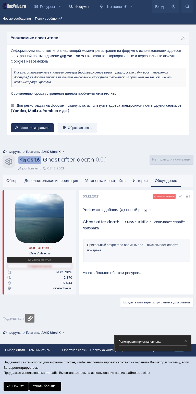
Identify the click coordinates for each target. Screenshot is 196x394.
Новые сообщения (17, 18)
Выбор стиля (15, 350)
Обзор (11, 180)
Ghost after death (101, 222)
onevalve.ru (62, 288)
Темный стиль (39, 350)
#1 (188, 196)
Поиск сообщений (48, 18)
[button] (60, 6)
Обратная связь (77, 127)
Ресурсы (47, 6)
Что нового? (116, 6)
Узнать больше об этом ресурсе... (112, 272)
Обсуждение (166, 180)
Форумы (82, 6)
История (140, 180)
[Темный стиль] (173, 6)
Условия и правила (32, 127)
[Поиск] (187, 6)
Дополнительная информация (51, 180)
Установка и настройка (105, 180)
